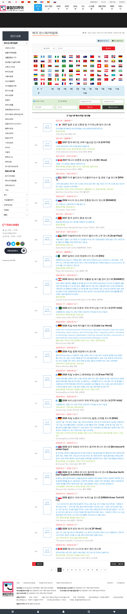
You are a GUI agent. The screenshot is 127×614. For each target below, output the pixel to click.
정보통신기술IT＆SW (12, 62)
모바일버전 (121, 583)
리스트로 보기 (117, 41)
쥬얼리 (7, 100)
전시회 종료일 (61, 101)
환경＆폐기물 (10, 171)
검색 (108, 48)
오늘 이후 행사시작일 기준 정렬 (78, 116)
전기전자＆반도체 (11, 166)
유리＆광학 (9, 95)
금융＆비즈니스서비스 (13, 124)
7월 (90, 89)
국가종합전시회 (10, 86)
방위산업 (8, 162)
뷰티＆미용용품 (10, 181)
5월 (77, 89)
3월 (65, 89)
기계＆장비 (9, 143)
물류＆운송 (9, 128)
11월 (117, 89)
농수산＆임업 (10, 176)
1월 (52, 89)
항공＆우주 (9, 138)
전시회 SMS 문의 (47, 127)
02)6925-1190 (34, 593)
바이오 (7, 147)
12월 (85, 93)
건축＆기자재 (10, 67)
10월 (110, 89)
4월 (71, 89)
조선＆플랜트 (10, 81)
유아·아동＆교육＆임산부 (14, 114)
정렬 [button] (114, 564)
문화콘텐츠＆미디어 (12, 110)
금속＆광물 (9, 105)
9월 (103, 89)
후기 (5, 195)
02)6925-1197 (80, 588)
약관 (17, 583)
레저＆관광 (9, 72)
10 (97, 570)
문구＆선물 (9, 91)
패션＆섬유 (9, 119)
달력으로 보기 (103, 41)
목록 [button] (121, 564)
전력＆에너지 (10, 185)
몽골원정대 (94, 2)
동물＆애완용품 (10, 53)
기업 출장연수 (9, 200)
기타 (6, 190)
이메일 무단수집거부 (46, 583)
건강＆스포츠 (10, 48)
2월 (58, 89)
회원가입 (112, 2)
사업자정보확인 (118, 597)
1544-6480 (35, 588)
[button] (34, 564)
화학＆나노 (9, 157)
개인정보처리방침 (29, 583)
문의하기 (110, 583)
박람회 (6, 210)
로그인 (103, 2)
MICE (5, 215)
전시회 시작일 (38, 101)
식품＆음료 (9, 76)
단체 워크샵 (8, 205)
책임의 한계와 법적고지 (64, 583)
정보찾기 (122, 2)
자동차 (7, 152)
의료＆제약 (9, 133)
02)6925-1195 (37, 591)
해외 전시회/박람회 (10, 43)
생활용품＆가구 (10, 57)
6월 (84, 89)
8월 (96, 89)
